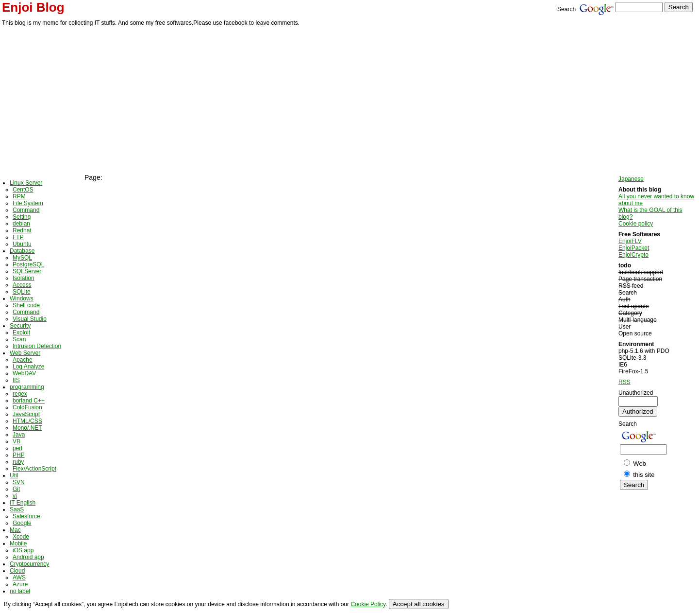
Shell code (26, 305)
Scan (19, 339)
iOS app (23, 550)
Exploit (21, 332)
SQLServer (27, 271)
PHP (19, 455)
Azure (20, 584)
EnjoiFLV (630, 241)
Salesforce (26, 516)
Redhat (22, 230)
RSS (624, 382)
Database (22, 250)
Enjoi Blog (33, 7)
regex (20, 393)
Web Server (25, 353)
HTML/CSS (27, 421)
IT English (22, 502)
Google (22, 523)
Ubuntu (22, 244)
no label (20, 591)
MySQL (22, 257)
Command (26, 210)
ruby (18, 461)
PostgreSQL (28, 264)
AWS (19, 577)
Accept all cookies (419, 604)
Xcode (21, 536)
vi (15, 495)
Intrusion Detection (37, 346)
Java (19, 434)
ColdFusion (27, 407)
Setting (22, 216)
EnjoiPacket (633, 248)
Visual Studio (30, 318)
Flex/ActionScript (34, 468)
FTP (18, 237)
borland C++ (29, 400)
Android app (28, 557)
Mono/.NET (27, 427)
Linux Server (26, 182)
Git (16, 489)
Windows (21, 298)
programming (27, 387)
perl (17, 448)
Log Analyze (28, 366)
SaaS (17, 509)
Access (22, 284)
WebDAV (24, 373)
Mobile (18, 543)
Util (14, 475)
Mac (15, 529)
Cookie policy (635, 223)
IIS (16, 380)
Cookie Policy (367, 604)
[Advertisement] (349, 101)
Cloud (17, 570)
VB (16, 441)
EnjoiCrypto (633, 254)
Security (20, 325)
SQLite (22, 291)
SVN (19, 482)
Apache (23, 359)
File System (28, 203)
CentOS (23, 189)
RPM (19, 196)
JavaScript (26, 414)
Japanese (631, 178)
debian (21, 223)
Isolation (23, 278)
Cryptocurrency (29, 563)
